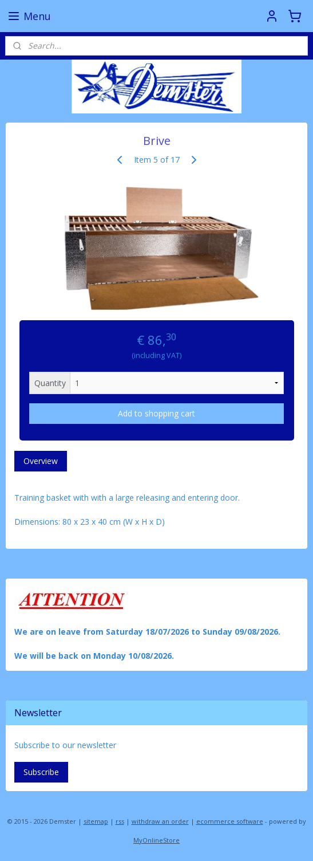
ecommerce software (229, 821)
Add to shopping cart (156, 413)
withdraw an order (160, 821)
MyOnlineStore (156, 840)
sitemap (96, 821)
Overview (40, 460)
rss (120, 821)
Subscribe (41, 771)
